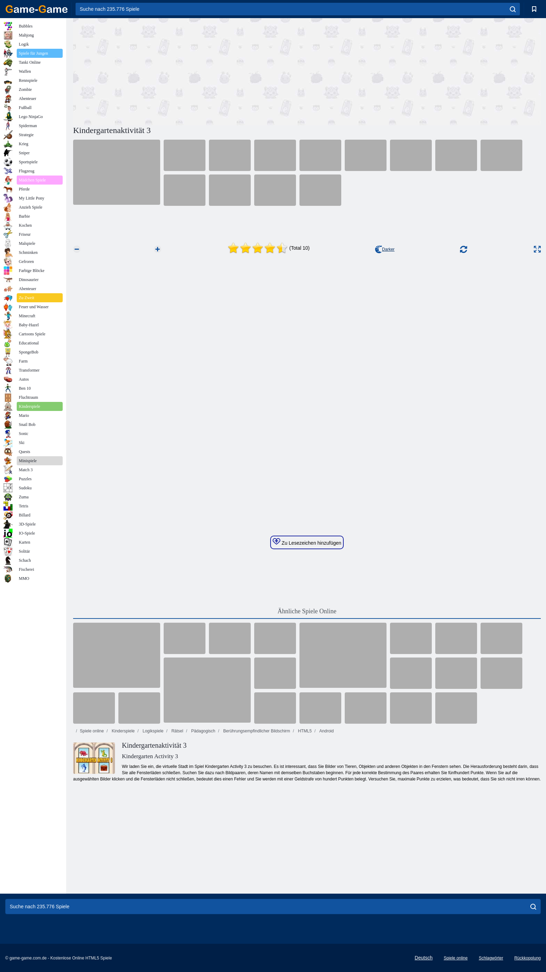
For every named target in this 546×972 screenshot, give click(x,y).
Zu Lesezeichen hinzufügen (307, 542)
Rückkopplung (527, 958)
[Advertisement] (190, 70)
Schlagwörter (491, 958)
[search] (512, 9)
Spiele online (92, 731)
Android (326, 731)
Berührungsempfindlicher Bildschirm (256, 731)
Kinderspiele (122, 731)
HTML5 (304, 731)
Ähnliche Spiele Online (307, 611)
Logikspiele (152, 731)
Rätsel (176, 731)
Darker (385, 249)
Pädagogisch (203, 731)
